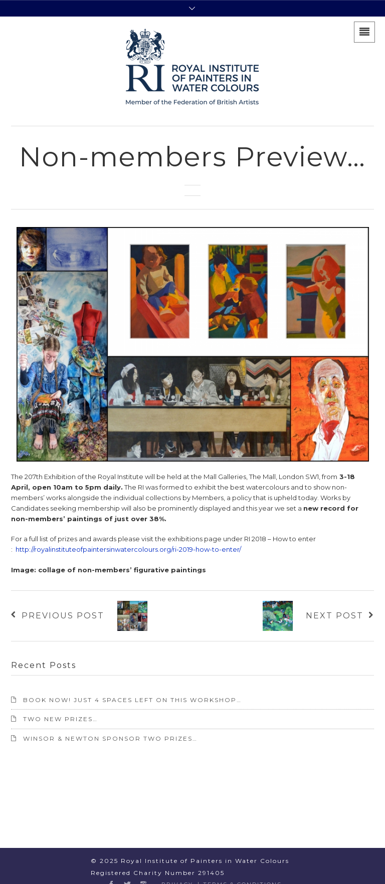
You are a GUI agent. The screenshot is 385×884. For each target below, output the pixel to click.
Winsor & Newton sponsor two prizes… (110, 738)
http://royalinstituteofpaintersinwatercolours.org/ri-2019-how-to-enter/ (128, 549)
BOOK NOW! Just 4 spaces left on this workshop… (132, 700)
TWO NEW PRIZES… (60, 719)
